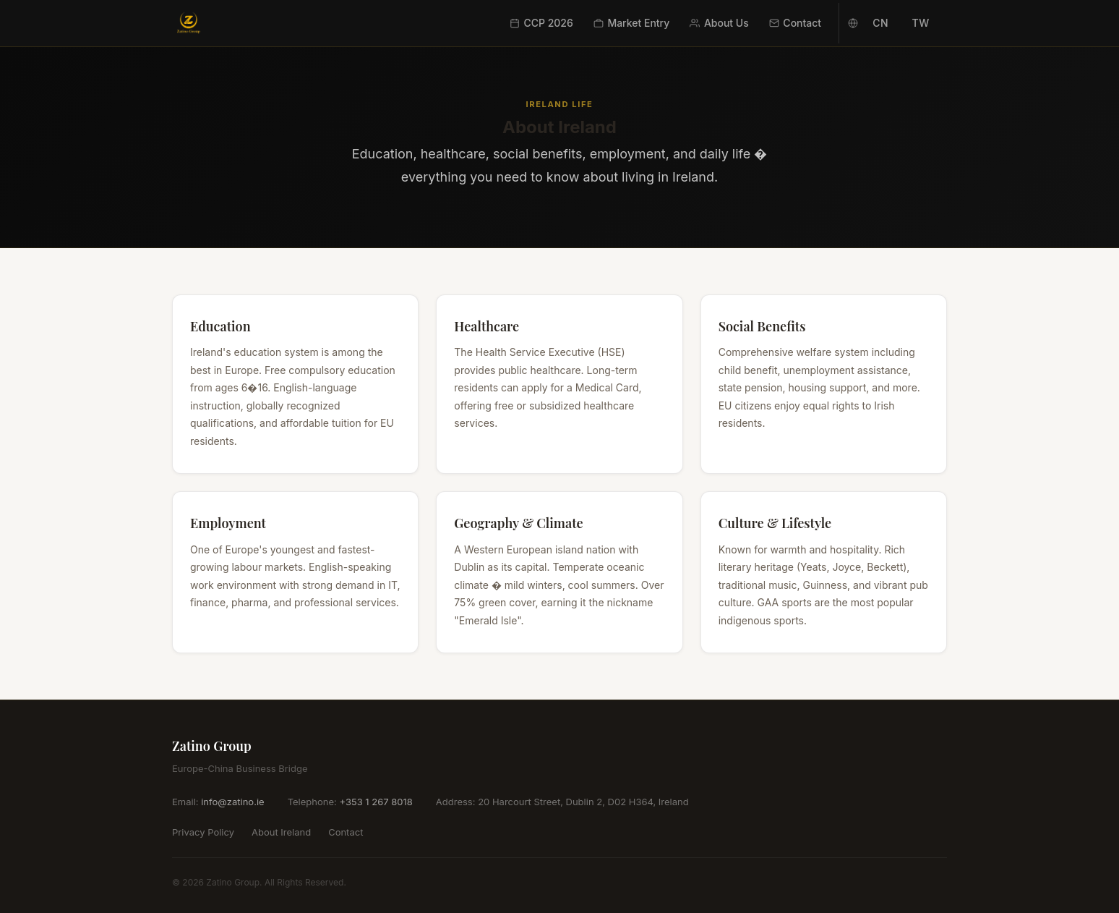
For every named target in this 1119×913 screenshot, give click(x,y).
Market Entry (631, 23)
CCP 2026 (541, 23)
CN (880, 23)
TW (921, 23)
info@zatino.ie (232, 801)
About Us (719, 23)
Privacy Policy (203, 832)
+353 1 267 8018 (375, 801)
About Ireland (281, 832)
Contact (795, 23)
